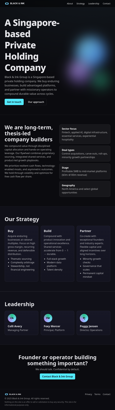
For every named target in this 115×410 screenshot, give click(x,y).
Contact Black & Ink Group (57, 376)
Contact (107, 3)
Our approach (36, 102)
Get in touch (14, 102)
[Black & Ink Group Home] (17, 3)
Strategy (81, 3)
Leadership (93, 3)
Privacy (88, 394)
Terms (97, 394)
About (70, 3)
